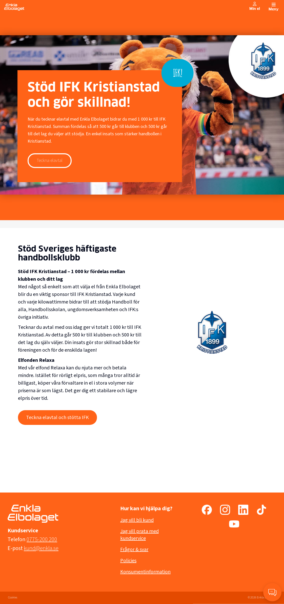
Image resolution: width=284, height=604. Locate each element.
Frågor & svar (134, 549)
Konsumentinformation (145, 571)
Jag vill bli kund (137, 520)
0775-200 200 (42, 539)
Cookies (12, 597)
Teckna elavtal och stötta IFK (57, 417)
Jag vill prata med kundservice (139, 535)
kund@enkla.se (41, 548)
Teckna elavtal (50, 160)
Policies (128, 560)
